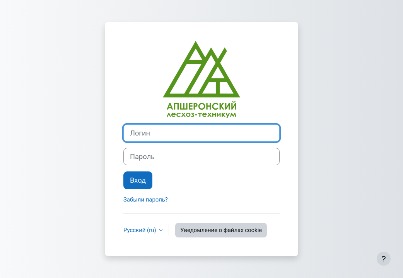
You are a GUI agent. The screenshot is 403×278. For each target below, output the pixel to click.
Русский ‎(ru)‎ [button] (140, 230)
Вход (138, 180)
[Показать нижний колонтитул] (384, 259)
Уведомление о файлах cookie (221, 230)
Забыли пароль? (145, 199)
